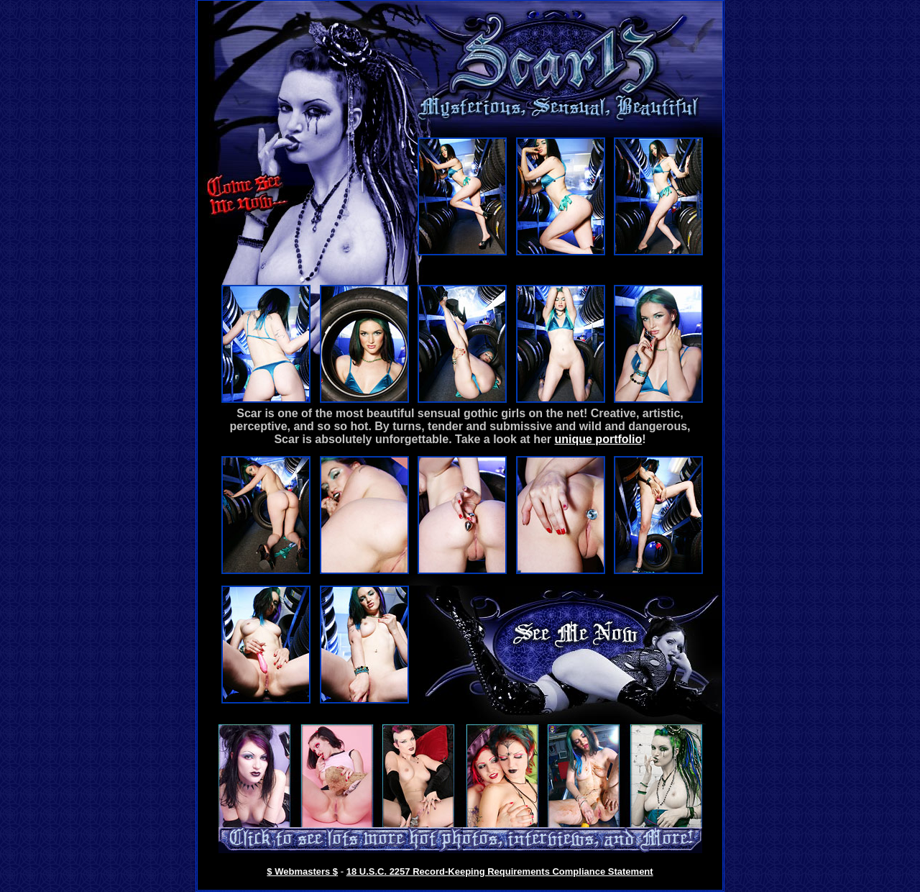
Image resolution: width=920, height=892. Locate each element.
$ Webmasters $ (302, 871)
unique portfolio (598, 439)
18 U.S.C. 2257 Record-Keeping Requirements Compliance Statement (499, 871)
